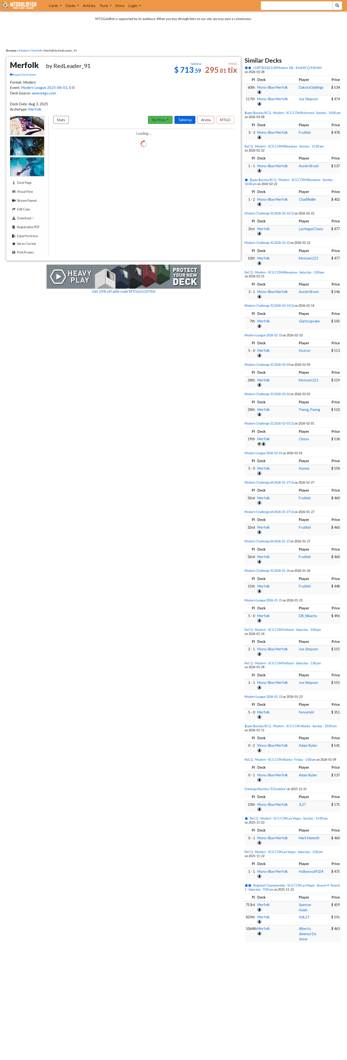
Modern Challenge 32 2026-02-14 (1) (269, 305)
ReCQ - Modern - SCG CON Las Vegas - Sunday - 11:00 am (289, 818)
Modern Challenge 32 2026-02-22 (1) (269, 213)
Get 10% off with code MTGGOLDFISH (123, 291)
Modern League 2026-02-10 (263, 335)
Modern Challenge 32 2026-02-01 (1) (269, 423)
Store (119, 5)
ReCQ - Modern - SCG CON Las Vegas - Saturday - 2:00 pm (284, 852)
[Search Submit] (337, 5)
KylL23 (304, 917)
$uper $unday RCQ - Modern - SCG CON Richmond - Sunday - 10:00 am (293, 113)
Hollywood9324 (311, 871)
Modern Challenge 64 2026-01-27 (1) (269, 482)
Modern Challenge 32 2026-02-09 (267, 365)
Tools (104, 5)
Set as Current (23, 243)
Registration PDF (25, 227)
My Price (159, 120)
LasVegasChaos (311, 229)
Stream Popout (24, 200)
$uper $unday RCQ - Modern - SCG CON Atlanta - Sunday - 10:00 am (291, 726)
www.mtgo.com (44, 93)
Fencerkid (306, 712)
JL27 (302, 804)
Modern (24, 50)
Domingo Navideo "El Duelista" (265, 789)
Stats (61, 120)
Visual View (22, 191)
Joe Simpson (308, 99)
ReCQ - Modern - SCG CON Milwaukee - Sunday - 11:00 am (284, 146)
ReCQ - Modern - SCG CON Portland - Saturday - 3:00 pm (283, 630)
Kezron (304, 350)
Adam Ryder (308, 745)
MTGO (225, 120)
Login (133, 5)
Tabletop (185, 120)
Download (27, 218)
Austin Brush (309, 166)
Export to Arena (24, 236)
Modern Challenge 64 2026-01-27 (267, 541)
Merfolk (37, 50)
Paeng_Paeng (309, 409)
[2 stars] (249, 68)
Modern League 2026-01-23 (263, 697)
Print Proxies (22, 252)
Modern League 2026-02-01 (263, 453)
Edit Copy (20, 209)
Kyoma (304, 468)
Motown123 (308, 258)
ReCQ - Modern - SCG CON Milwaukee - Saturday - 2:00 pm (284, 272)
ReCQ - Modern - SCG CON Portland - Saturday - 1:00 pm (283, 663)
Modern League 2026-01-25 (263, 600)
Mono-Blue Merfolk (272, 87)
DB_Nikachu (308, 616)
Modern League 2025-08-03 (44, 87)
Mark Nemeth (309, 838)
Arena (206, 120)
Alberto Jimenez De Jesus (307, 934)
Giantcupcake (309, 321)
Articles (89, 5)
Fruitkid (305, 132)
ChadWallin (307, 199)
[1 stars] (247, 180)
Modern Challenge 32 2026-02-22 (267, 243)
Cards (54, 5)
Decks (71, 5)
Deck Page (21, 182)
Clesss (304, 439)
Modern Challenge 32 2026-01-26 (267, 571)
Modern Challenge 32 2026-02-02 (267, 394)
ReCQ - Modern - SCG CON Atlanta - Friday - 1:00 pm (280, 759)
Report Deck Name (23, 74)
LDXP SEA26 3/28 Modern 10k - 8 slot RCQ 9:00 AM (287, 68)
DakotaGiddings (311, 87)
